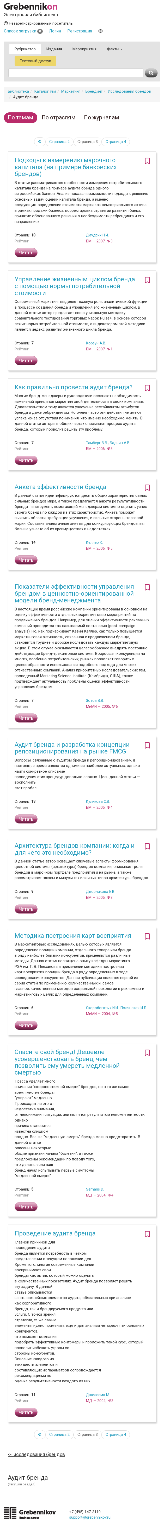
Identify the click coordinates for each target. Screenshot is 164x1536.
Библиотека (18, 91)
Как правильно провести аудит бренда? (73, 387)
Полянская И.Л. (133, 1008)
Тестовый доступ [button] (35, 61)
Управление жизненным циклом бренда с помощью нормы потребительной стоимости (75, 286)
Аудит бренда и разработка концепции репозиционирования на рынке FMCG (72, 748)
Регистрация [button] (79, 31)
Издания (54, 49)
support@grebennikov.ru (90, 1517)
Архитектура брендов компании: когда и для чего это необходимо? (75, 849)
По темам (20, 117)
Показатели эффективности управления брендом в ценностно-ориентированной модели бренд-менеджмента (74, 593)
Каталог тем (45, 91)
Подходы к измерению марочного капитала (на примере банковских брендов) (66, 167)
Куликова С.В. (98, 801)
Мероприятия (84, 49)
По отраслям (59, 117)
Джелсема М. (98, 1395)
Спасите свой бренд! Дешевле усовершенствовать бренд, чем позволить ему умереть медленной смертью (67, 1062)
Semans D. (95, 1189)
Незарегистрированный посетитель (38, 23)
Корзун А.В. (96, 343)
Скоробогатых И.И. (102, 1008)
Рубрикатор (25, 49)
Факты (115, 49)
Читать (26, 252)
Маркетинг (70, 91)
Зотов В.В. (95, 700)
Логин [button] (55, 31)
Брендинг (94, 91)
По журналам (101, 117)
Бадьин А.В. (120, 443)
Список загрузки (23, 31)
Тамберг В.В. (97, 443)
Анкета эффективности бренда (60, 487)
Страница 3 (87, 141)
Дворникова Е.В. (100, 891)
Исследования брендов (129, 91)
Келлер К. (94, 542)
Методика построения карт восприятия (73, 935)
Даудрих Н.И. (97, 235)
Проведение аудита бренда (55, 1233)
